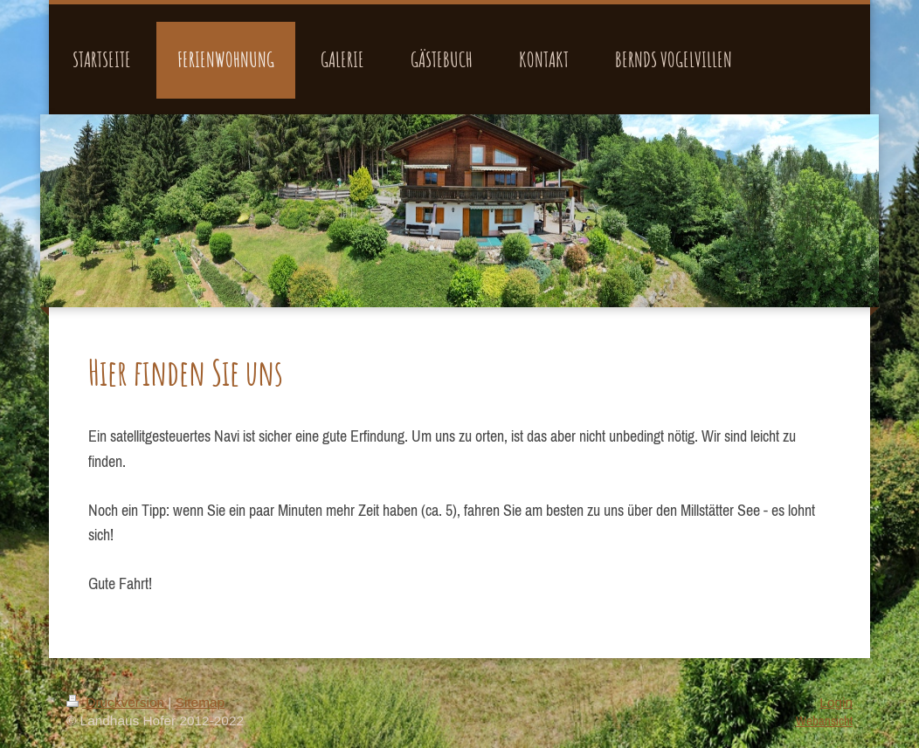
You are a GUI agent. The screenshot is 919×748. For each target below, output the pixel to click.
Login (836, 702)
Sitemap (200, 702)
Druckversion (117, 702)
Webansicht (824, 720)
